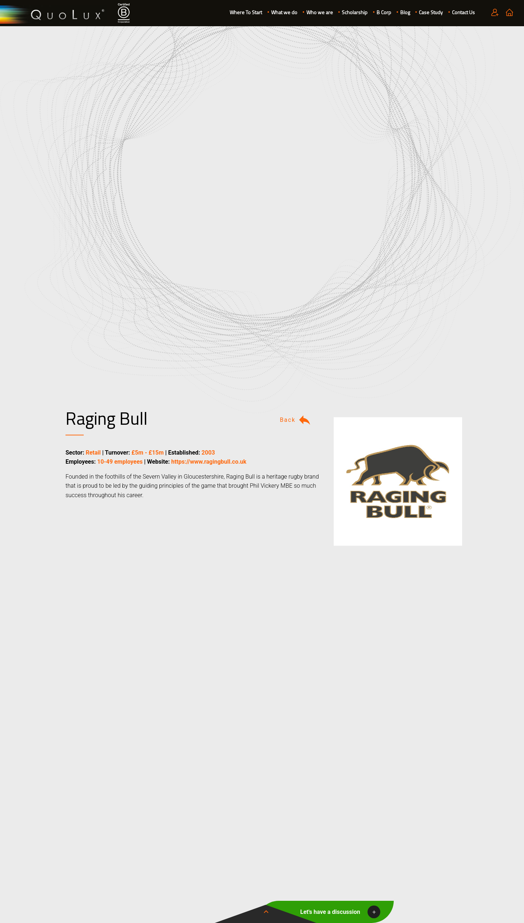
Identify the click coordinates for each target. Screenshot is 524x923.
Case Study (431, 12)
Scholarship (355, 12)
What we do (284, 12)
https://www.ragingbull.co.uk (208, 462)
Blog (405, 12)
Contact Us (463, 12)
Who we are (319, 12)
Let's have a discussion (330, 911)
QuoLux (53, 14)
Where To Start (246, 12)
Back (296, 420)
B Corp (384, 12)
